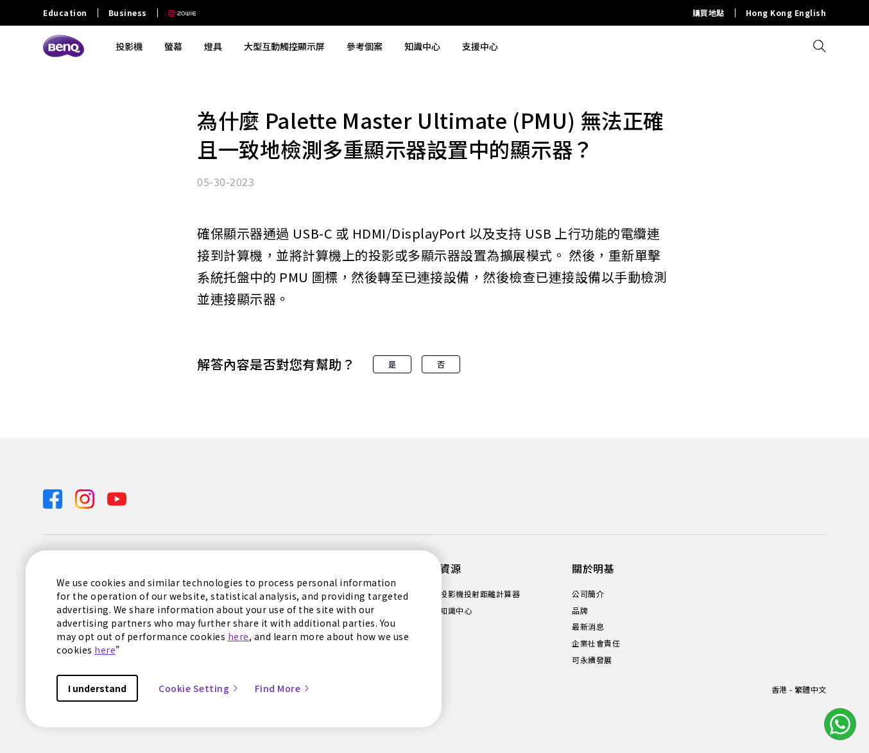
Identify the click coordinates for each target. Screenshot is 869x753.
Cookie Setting (199, 688)
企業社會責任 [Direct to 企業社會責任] (596, 643)
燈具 (213, 46)
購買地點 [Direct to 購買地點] (709, 12)
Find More (283, 688)
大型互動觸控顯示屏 (284, 46)
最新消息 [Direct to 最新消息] (588, 627)
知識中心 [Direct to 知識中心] (456, 610)
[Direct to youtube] (116, 498)
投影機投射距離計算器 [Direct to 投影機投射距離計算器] (480, 594)
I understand (97, 688)
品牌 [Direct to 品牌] (580, 610)
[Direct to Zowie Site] (177, 13)
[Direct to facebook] (54, 498)
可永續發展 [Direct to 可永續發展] (592, 660)
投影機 (129, 46)
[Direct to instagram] (86, 498)
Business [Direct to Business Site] (127, 12)
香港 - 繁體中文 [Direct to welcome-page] (798, 689)
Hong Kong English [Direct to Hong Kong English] (786, 12)
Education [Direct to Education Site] (65, 12)
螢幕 (173, 46)
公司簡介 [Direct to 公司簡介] (588, 594)
